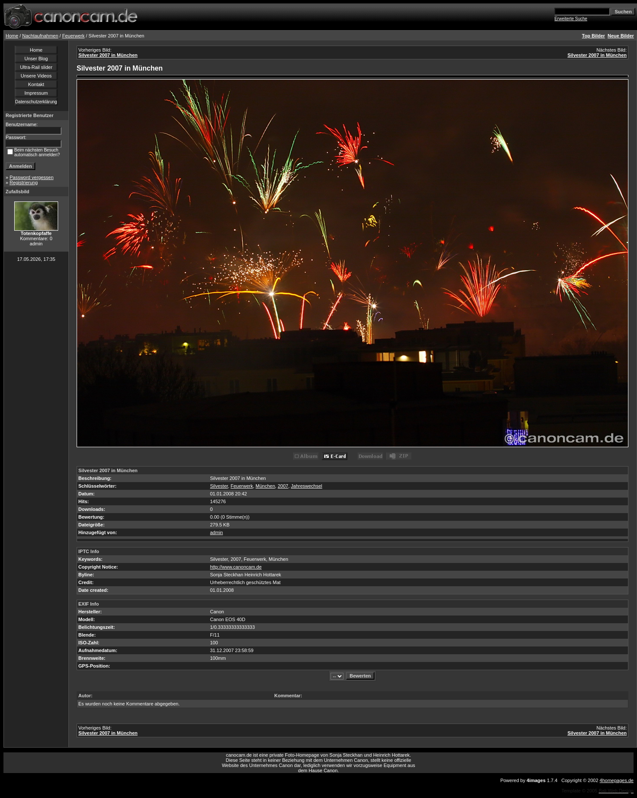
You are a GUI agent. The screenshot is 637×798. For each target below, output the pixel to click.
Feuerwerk (73, 35)
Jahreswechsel (306, 486)
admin (216, 532)
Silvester (219, 486)
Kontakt (36, 84)
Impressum (36, 93)
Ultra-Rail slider (36, 67)
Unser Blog (36, 58)
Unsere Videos (36, 75)
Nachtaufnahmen (40, 35)
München (265, 486)
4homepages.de (617, 780)
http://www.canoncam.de (236, 566)
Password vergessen (31, 177)
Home (12, 35)
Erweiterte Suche (570, 18)
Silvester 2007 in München (108, 55)
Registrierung (23, 182)
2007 (283, 486)
